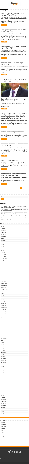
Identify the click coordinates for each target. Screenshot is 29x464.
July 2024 (2, 268)
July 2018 (2, 411)
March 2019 (3, 397)
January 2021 (3, 354)
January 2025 (3, 256)
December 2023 (4, 283)
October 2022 (3, 311)
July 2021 (2, 342)
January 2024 (3, 281)
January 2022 (3, 330)
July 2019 (2, 389)
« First (2, 187)
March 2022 (3, 325)
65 (23, 189)
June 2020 (2, 368)
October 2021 (3, 336)
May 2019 (2, 393)
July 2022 (2, 317)
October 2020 (3, 360)
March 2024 (3, 277)
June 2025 (2, 246)
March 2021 (3, 350)
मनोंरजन (3, 434)
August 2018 (3, 409)
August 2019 (3, 387)
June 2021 (2, 344)
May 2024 (2, 273)
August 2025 (3, 242)
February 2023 (3, 303)
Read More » (4, 25)
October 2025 (3, 238)
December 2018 (4, 403)
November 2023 (4, 285)
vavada (3, 422)
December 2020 (4, 356)
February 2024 (3, 279)
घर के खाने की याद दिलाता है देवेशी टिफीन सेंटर (12, 132)
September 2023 (4, 289)
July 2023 (2, 293)
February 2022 (3, 328)
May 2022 (2, 321)
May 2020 (2, 370)
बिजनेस (3, 432)
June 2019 (2, 391)
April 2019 (3, 395)
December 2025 (4, 234)
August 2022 (3, 315)
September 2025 (4, 240)
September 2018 (4, 407)
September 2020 (4, 362)
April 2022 (3, 323)
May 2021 (2, 346)
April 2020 (3, 372)
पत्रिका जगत (14, 451)
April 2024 (3, 275)
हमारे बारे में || (2, 458)
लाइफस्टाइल (4, 438)
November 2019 (4, 380)
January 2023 (3, 305)
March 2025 (3, 252)
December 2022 (4, 307)
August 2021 (3, 340)
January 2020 (3, 376)
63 (18, 187)
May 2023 (2, 297)
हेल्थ (2, 440)
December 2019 (4, 378)
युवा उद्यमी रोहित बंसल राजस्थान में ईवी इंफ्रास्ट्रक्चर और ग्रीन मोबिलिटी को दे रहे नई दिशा (14, 215)
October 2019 (3, 382)
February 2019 (3, 399)
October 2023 (3, 287)
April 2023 (3, 299)
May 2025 (2, 248)
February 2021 (3, 352)
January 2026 (3, 232)
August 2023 (3, 291)
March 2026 (3, 228)
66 (25, 189)
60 (11, 187)
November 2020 (4, 358)
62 (16, 187)
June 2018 (2, 413)
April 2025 (3, 250)
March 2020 (3, 374)
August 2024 (3, 266)
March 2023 (3, 301)
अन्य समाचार (4, 426)
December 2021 (4, 332)
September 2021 (4, 338)
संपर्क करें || (8, 458)
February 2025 (3, 254)
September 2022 (4, 313)
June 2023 (2, 295)
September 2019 (4, 385)
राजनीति (3, 436)
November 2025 (4, 236)
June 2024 (2, 271)
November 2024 (4, 260)
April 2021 (3, 348)
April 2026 (3, 226)
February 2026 (3, 230)
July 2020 (2, 366)
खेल (2, 430)
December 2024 (4, 258)
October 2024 (3, 262)
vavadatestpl (4, 424)
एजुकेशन (3, 428)
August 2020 (3, 364)
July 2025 (2, 244)
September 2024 (4, 264)
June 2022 (2, 319)
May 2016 (2, 415)
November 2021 (4, 334)
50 (9, 187)
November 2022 (4, 309)
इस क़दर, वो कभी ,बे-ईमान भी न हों (9, 160)
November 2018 (4, 405)
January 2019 (3, 401)
